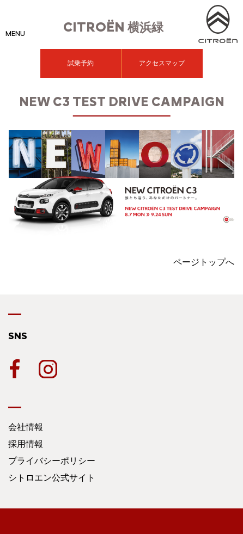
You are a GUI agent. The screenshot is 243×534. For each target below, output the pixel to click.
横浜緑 (113, 27)
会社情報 (25, 427)
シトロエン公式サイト (51, 477)
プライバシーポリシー (51, 461)
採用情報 (25, 444)
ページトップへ (203, 262)
